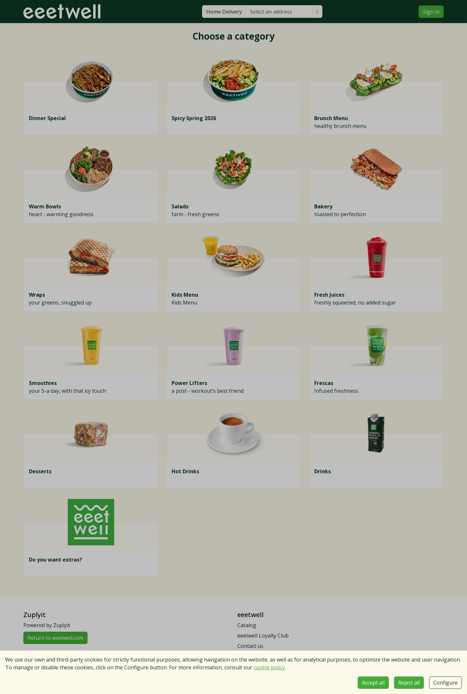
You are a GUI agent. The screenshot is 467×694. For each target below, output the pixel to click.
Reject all (409, 682)
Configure (445, 682)
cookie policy (269, 667)
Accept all (373, 682)
